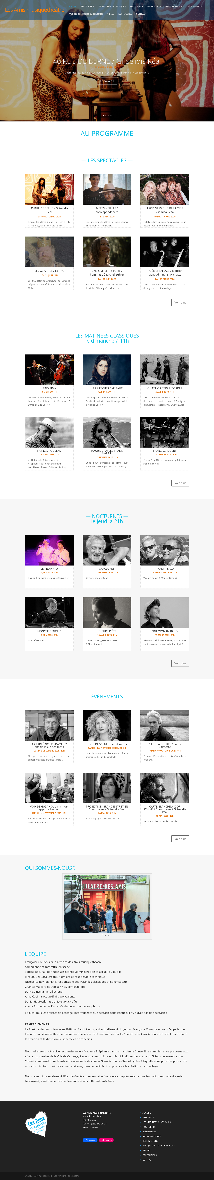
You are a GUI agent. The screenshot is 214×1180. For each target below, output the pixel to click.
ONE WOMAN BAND (165, 631)
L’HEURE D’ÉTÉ (106, 631)
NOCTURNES (136, 6)
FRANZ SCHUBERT (165, 450)
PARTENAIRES (125, 14)
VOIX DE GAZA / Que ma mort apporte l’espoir (49, 808)
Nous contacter (90, 1127)
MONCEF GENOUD (49, 631)
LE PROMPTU (49, 568)
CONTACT (141, 14)
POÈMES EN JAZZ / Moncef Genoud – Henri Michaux (165, 272)
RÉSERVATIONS (195, 6)
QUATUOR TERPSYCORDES (164, 388)
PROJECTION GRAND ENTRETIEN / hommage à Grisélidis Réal (107, 808)
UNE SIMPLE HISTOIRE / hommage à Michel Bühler (107, 272)
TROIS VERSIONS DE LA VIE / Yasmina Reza (165, 210)
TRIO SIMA (49, 388)
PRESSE (110, 14)
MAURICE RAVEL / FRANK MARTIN (107, 452)
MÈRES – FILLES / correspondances (107, 210)
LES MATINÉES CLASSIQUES (112, 6)
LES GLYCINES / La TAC (49, 271)
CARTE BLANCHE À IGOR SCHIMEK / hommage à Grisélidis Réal (164, 809)
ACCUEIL (72, 6)
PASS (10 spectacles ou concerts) (85, 14)
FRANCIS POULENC (49, 450)
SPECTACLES (87, 6)
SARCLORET (107, 568)
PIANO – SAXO (165, 568)
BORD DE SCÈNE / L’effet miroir (107, 744)
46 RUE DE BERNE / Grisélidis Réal (49, 210)
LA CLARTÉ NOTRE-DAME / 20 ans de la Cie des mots (49, 745)
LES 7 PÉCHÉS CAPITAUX (107, 388)
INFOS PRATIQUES (174, 6)
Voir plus (180, 302)
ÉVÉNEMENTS (154, 6)
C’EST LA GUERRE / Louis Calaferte (165, 745)
